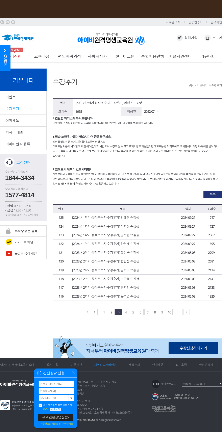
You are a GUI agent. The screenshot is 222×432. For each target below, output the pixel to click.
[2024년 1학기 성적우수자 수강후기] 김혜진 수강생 (105, 217)
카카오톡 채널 (24, 242)
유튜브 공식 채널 (26, 253)
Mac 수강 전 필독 (26, 231)
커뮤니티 (208, 56)
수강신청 (14, 56)
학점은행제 (206, 365)
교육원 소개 (173, 22)
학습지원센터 (180, 56)
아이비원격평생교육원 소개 (17, 365)
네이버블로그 (168, 383)
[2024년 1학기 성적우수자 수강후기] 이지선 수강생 (105, 226)
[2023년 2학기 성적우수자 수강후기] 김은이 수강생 (105, 270)
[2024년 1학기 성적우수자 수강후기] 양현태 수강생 (105, 244)
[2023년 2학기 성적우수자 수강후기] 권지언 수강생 (105, 287)
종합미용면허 (152, 56)
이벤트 (10, 97)
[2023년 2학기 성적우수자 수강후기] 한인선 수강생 (105, 261)
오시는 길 (53, 365)
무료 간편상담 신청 (55, 417)
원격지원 (216, 22)
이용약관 (76, 365)
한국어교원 (124, 56)
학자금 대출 (14, 132)
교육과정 (41, 56)
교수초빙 (181, 365)
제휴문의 (134, 365)
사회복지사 (97, 56)
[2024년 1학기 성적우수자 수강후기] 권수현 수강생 (105, 235)
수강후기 (12, 108)
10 (169, 312)
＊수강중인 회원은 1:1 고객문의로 (56, 423)
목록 (213, 194)
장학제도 (12, 120)
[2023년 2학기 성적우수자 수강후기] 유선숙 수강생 (105, 252)
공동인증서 (196, 22)
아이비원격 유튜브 (19, 144)
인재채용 (158, 365)
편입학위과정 (69, 56)
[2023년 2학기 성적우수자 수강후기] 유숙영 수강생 (105, 296)
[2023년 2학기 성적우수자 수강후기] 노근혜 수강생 (105, 279)
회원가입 (190, 37)
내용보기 (55, 409)
